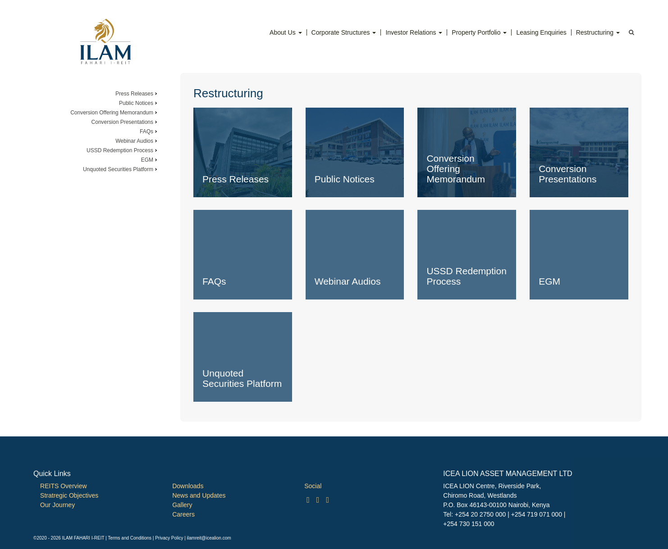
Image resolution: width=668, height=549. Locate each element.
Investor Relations (413, 32)
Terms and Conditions (129, 537)
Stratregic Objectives (69, 495)
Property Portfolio (479, 32)
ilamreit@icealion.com (209, 537)
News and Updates (198, 495)
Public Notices (136, 103)
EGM (147, 160)
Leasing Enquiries (541, 32)
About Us (286, 32)
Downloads (187, 486)
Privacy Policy (169, 537)
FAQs (146, 131)
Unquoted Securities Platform (118, 169)
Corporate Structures (343, 32)
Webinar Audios (134, 141)
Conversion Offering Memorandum (111, 112)
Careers (183, 514)
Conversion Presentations (122, 122)
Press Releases (134, 94)
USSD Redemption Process (120, 150)
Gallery (182, 504)
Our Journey (57, 504)
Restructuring (598, 32)
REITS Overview (63, 486)
